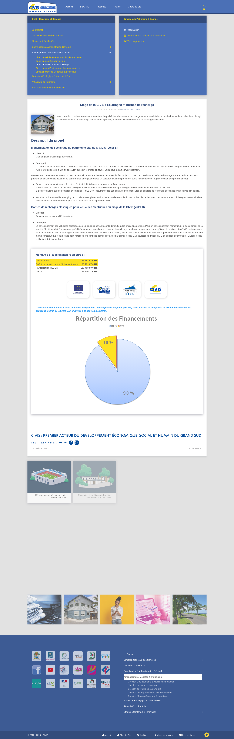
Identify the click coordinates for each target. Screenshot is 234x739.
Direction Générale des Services (48, 35)
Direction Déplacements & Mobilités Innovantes (59, 57)
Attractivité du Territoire (43, 82)
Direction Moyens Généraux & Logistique (56, 71)
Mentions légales (163, 735)
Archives (142, 735)
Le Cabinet (37, 30)
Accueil (69, 6)
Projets (117, 6)
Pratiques (101, 6)
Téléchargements (134, 41)
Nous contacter (187, 735)
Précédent (41, 448)
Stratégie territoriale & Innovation (48, 87)
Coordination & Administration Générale (51, 47)
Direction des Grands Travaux (50, 61)
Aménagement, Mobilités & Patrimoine (51, 52)
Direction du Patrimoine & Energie (52, 64)
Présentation (131, 30)
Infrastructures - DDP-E (130, 109)
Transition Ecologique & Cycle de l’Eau (51, 76)
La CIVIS (84, 6)
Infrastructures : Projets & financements (145, 35)
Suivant (195, 448)
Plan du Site (124, 735)
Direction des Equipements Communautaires (58, 68)
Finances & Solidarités (43, 41)
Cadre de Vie (134, 6)
